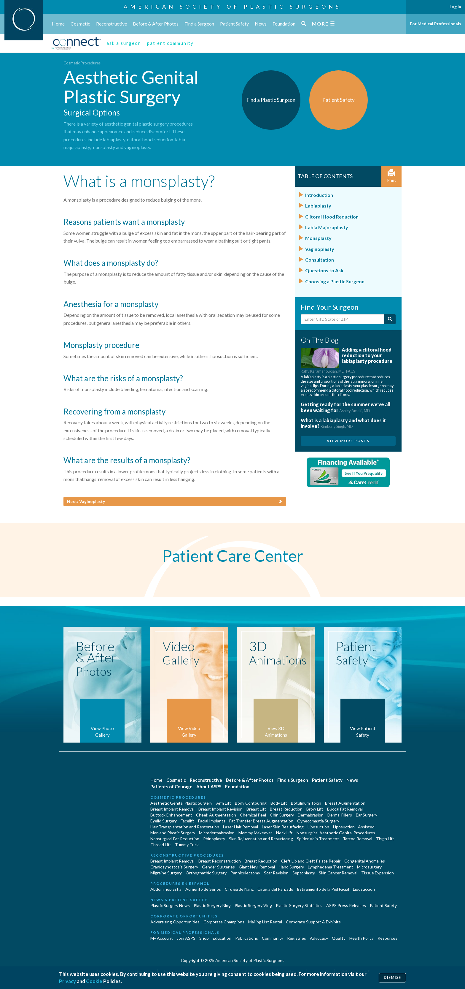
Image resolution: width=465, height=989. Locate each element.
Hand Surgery (291, 866)
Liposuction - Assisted (354, 826)
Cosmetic (80, 23)
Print (391, 176)
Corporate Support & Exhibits (313, 921)
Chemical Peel (253, 814)
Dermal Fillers (339, 814)
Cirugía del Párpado (275, 889)
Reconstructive (111, 23)
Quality (338, 938)
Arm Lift (223, 803)
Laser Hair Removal (240, 826)
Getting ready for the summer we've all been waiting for (346, 407)
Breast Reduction (286, 808)
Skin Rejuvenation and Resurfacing (261, 838)
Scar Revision (276, 872)
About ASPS (208, 786)
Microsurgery (369, 866)
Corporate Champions (223, 921)
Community (272, 938)
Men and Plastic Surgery (172, 832)
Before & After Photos (156, 23)
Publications (246, 938)
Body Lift (278, 803)
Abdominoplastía (165, 889)
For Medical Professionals (435, 23)
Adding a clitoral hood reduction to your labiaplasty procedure (346, 360)
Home (58, 23)
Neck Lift (284, 832)
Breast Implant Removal (172, 808)
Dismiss (392, 977)
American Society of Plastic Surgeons (232, 6)
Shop (204, 938)
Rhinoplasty (214, 838)
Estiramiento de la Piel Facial (323, 889)
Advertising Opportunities (175, 921)
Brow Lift (314, 808)
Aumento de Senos (203, 889)
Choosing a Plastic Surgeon (334, 281)
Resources (387, 938)
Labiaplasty (318, 205)
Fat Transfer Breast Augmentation (261, 820)
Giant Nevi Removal (257, 866)
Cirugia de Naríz (239, 889)
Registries (296, 938)
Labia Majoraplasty (326, 227)
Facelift (187, 820)
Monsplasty (318, 238)
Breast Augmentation (345, 803)
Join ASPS (186, 938)
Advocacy (319, 938)
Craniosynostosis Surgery (174, 866)
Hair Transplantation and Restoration (184, 826)
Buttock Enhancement (171, 814)
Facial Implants (211, 820)
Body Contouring (251, 803)
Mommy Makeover (255, 832)
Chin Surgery (282, 814)
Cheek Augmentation (216, 814)
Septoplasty (303, 872)
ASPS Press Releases (346, 905)
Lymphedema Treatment (330, 866)
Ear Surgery (366, 814)
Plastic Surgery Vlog (253, 905)
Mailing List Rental (265, 921)
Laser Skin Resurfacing (283, 826)
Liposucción (364, 889)
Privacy (67, 981)
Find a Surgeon (199, 23)
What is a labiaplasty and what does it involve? (343, 423)
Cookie (94, 981)
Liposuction (318, 826)
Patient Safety (234, 23)
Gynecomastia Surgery (318, 820)
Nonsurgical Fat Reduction (174, 838)
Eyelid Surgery (163, 820)
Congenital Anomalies (364, 860)
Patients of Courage (171, 786)
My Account (161, 938)
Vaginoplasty (319, 249)
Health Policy (361, 938)
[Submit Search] (390, 319)
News (261, 23)
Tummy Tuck (187, 844)
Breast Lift (256, 808)
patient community (170, 43)
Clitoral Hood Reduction (332, 216)
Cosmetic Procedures (82, 63)
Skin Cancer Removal (338, 872)
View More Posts (348, 441)
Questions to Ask (324, 270)
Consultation (319, 259)
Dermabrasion (311, 814)
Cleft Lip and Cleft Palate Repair (310, 860)
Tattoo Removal (357, 838)
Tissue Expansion (377, 872)
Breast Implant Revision (220, 808)
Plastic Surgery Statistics (299, 905)
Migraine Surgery (166, 872)
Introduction (319, 195)
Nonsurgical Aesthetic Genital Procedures (336, 832)
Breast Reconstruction (219, 860)
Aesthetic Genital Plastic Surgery (181, 803)
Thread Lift (160, 844)
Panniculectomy (245, 872)
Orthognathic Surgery (206, 872)
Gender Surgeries (218, 866)
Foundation (284, 23)
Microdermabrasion (217, 832)
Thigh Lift (385, 838)
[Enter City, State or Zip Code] (343, 319)
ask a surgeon (123, 43)
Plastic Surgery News (170, 905)
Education (222, 938)
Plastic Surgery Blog (212, 905)
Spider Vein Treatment (318, 838)
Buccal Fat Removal (345, 808)
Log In (455, 6)
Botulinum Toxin (306, 803)
